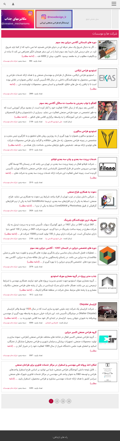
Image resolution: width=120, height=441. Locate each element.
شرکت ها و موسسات (10, 61)
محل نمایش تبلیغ (93, 19)
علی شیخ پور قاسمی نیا (53, 121)
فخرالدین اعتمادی (51, 322)
